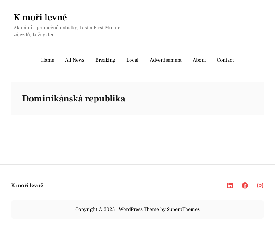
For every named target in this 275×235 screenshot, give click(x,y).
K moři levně (40, 17)
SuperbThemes (183, 209)
